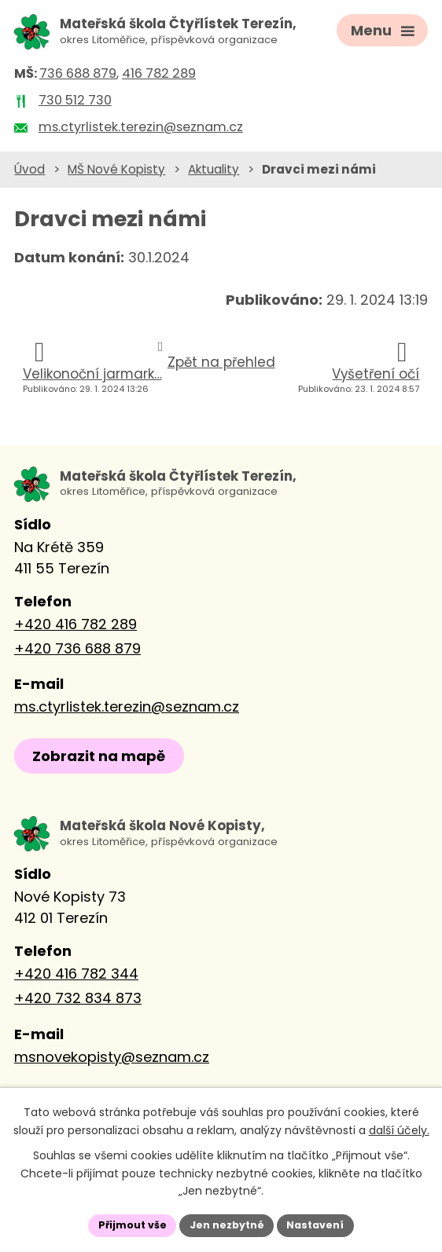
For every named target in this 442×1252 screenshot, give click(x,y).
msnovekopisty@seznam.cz (111, 1059)
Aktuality (213, 170)
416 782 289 (159, 74)
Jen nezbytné (227, 1224)
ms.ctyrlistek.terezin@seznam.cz (126, 708)
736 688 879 (77, 74)
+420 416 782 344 (76, 977)
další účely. (399, 1127)
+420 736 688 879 (77, 650)
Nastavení (324, 1224)
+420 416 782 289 (75, 625)
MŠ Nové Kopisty (116, 170)
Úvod (29, 170)
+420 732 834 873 (78, 1000)
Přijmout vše (123, 1224)
